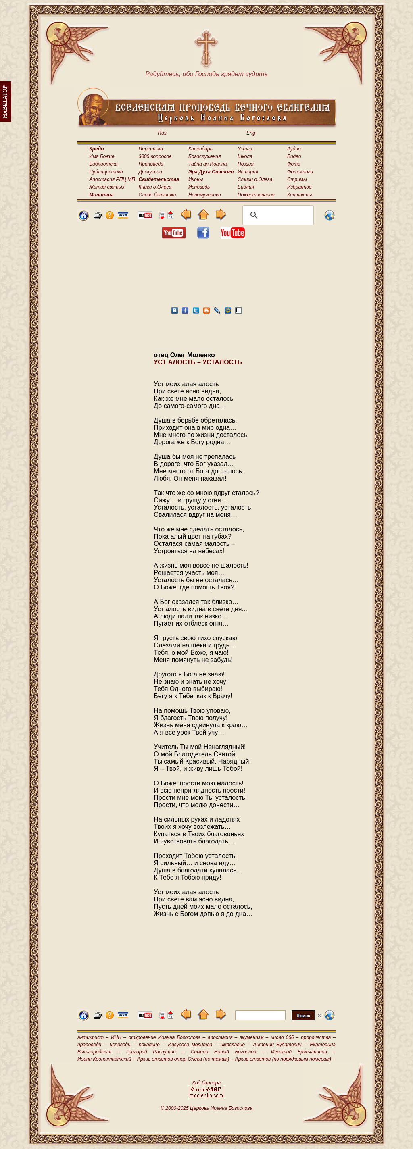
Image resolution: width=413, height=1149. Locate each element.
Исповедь (199, 187)
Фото (293, 164)
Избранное (299, 187)
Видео (294, 156)
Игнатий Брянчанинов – (303, 1052)
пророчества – (318, 1037)
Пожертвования (256, 195)
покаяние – (152, 1044)
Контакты (299, 195)
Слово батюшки (157, 195)
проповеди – (91, 1044)
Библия (246, 187)
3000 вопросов (155, 156)
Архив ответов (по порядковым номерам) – (285, 1059)
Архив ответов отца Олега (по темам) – (185, 1059)
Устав (245, 149)
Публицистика (106, 172)
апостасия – (222, 1037)
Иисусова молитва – (193, 1044)
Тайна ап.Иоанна (207, 164)
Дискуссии (150, 172)
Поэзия (246, 164)
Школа (245, 156)
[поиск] (276, 215)
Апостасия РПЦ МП (112, 179)
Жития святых (106, 187)
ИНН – (118, 1037)
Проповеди (151, 164)
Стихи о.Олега (255, 179)
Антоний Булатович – (280, 1044)
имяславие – (235, 1044)
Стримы (297, 179)
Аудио (294, 149)
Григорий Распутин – (155, 1052)
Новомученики (204, 195)
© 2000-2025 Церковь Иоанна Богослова (206, 1108)
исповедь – (123, 1044)
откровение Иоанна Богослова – (166, 1037)
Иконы (195, 179)
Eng (250, 133)
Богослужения (204, 156)
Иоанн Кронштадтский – (106, 1059)
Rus (162, 133)
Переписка (151, 149)
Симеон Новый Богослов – (228, 1052)
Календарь (200, 149)
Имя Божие (101, 156)
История (248, 172)
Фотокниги (300, 172)
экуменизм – (254, 1037)
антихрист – (92, 1037)
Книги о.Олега (155, 187)
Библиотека (103, 164)
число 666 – (284, 1037)
